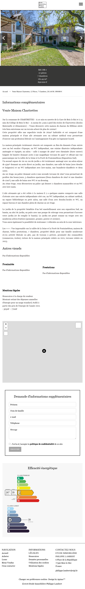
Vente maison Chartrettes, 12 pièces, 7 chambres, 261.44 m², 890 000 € (37, 92)
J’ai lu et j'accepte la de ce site (37, 444)
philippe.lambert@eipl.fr (67, 570)
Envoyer (15, 449)
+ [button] (6, 324)
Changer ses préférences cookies (33, 579)
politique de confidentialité (42, 444)
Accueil (5, 92)
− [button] (6, 328)
